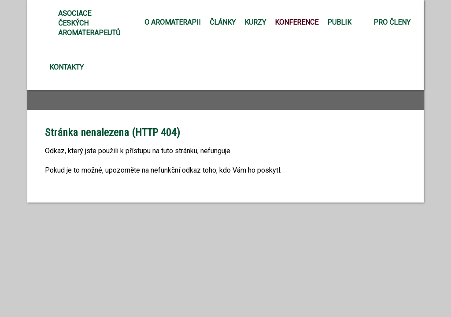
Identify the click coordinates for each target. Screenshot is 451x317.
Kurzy (255, 22)
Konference (296, 22)
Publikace (345, 22)
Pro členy (391, 22)
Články (223, 22)
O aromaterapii (172, 22)
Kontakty (66, 67)
